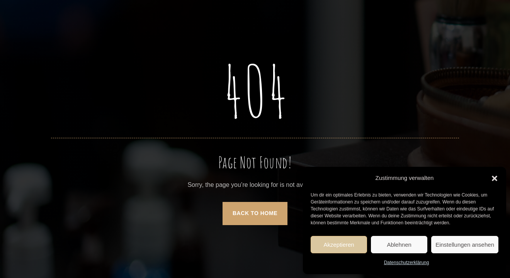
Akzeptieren (338, 244)
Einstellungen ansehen (464, 244)
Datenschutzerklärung (406, 262)
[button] (494, 178)
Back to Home (255, 213)
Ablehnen (399, 244)
